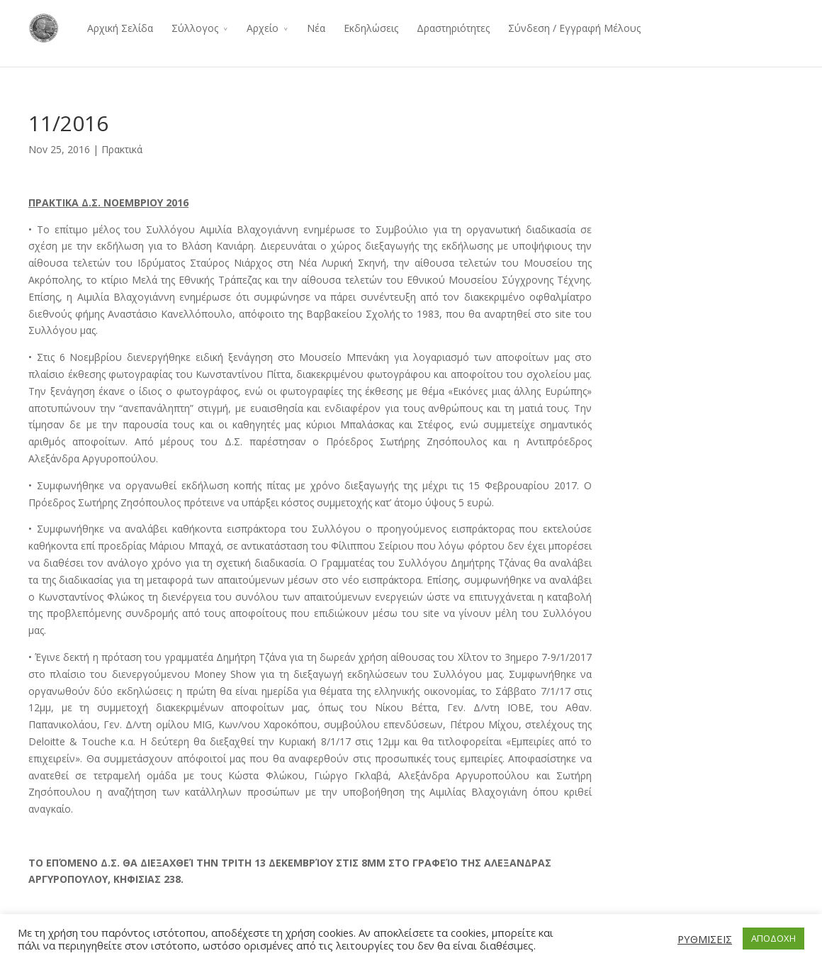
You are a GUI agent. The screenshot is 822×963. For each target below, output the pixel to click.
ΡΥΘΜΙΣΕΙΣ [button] (704, 939)
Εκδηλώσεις (371, 28)
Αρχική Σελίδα (120, 28)
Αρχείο (262, 28)
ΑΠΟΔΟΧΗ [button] (773, 938)
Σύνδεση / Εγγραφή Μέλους (574, 28)
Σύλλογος (194, 28)
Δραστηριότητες (453, 28)
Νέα (316, 28)
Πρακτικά (121, 149)
